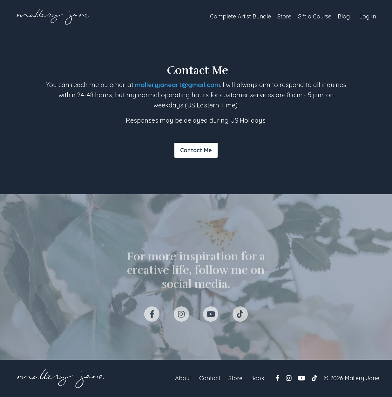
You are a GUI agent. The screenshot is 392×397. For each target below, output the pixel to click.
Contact (209, 378)
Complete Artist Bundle (240, 16)
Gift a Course (314, 16)
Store (284, 16)
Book (257, 378)
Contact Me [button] (196, 150)
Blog (344, 16)
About (183, 378)
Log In (367, 16)
